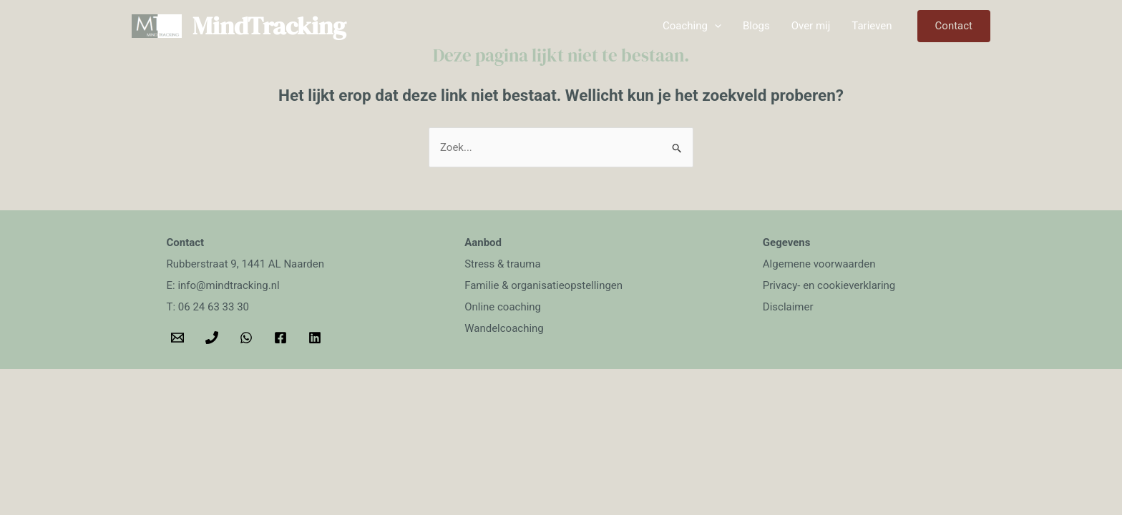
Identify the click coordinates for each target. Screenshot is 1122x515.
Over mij (811, 25)
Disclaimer (788, 306)
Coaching (692, 26)
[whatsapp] (248, 337)
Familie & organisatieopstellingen (543, 285)
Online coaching (502, 306)
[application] (714, 26)
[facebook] (283, 337)
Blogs (756, 25)
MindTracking (269, 26)
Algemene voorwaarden (819, 264)
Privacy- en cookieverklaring (829, 285)
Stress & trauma (502, 264)
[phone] (214, 337)
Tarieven (872, 25)
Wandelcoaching (504, 328)
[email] (179, 337)
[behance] (317, 337)
